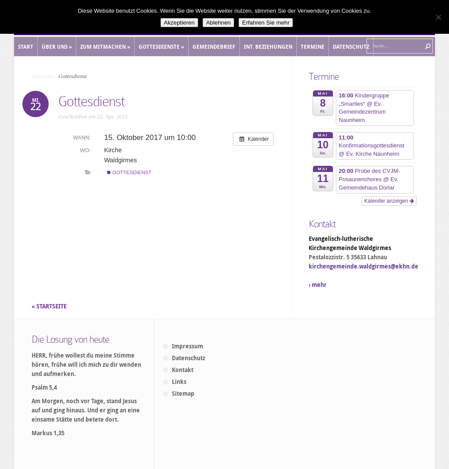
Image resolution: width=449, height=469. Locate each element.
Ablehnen (218, 22)
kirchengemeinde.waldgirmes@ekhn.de (363, 266)
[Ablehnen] (438, 17)
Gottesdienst (129, 172)
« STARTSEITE (50, 306)
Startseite (42, 76)
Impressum (187, 346)
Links (179, 382)
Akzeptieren (179, 22)
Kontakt (182, 370)
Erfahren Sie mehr (265, 22)
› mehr (318, 285)
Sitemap (183, 393)
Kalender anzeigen (389, 201)
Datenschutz (188, 358)
